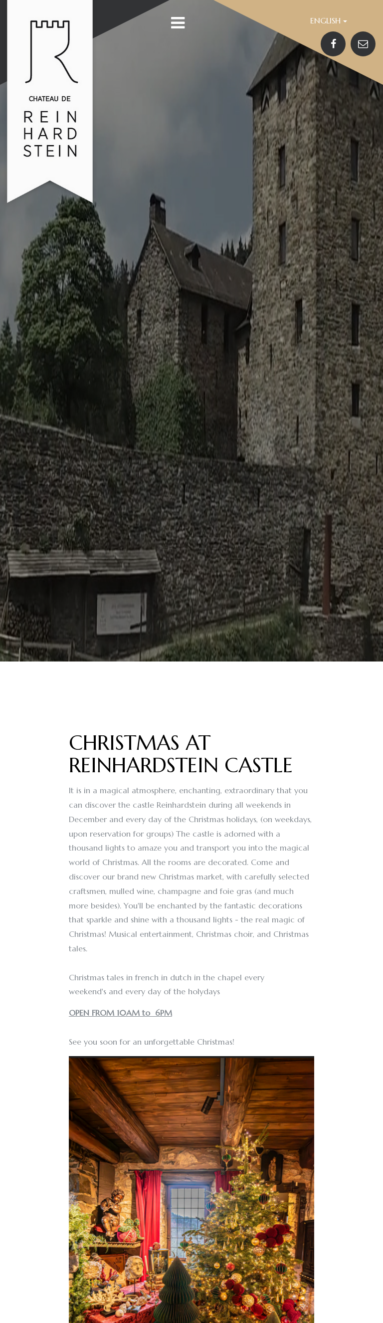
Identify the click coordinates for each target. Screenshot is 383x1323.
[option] (191, 331)
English (328, 20)
